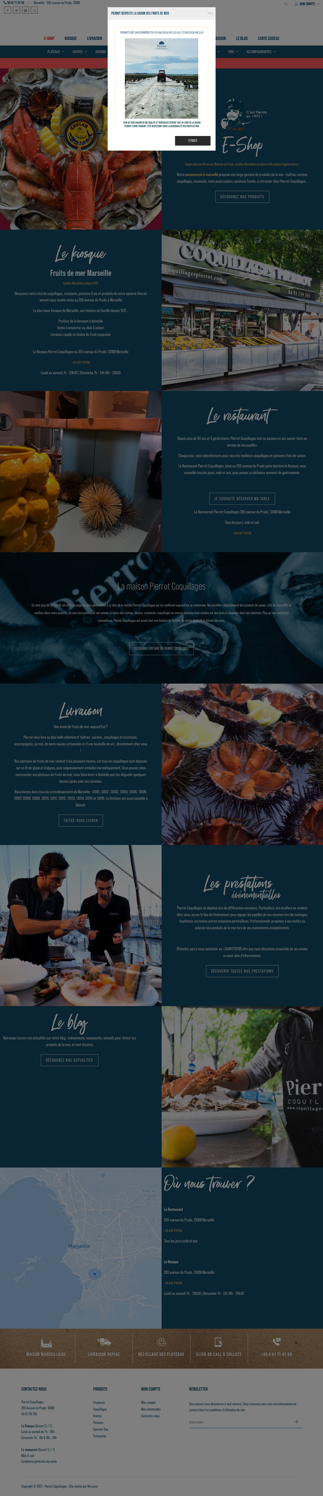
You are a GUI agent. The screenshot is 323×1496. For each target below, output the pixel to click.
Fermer (192, 141)
